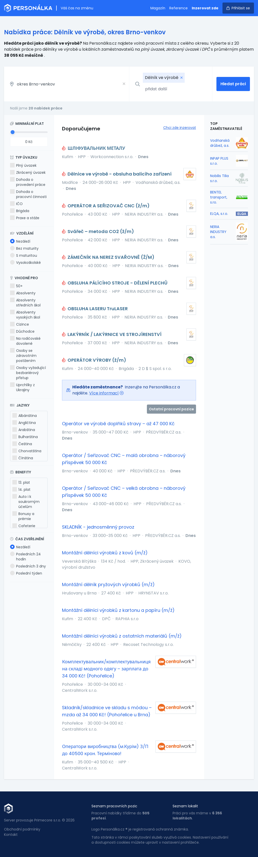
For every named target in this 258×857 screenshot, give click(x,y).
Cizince (19, 324)
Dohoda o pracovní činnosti (28, 194)
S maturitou (23, 255)
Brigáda (19, 210)
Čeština (22, 443)
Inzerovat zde (205, 8)
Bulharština (25, 436)
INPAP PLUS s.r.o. (219, 161)
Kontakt (11, 834)
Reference (178, 8)
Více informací (104, 393)
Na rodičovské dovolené (25, 341)
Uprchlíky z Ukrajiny (22, 387)
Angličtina (24, 422)
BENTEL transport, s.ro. (218, 197)
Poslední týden (26, 573)
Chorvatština (26, 450)
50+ (16, 286)
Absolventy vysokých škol (25, 315)
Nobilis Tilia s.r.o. (219, 178)
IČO (16, 203)
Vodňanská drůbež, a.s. (220, 143)
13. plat (21, 482)
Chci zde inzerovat (179, 127)
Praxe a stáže (24, 217)
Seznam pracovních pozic (114, 806)
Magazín (157, 8)
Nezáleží (20, 241)
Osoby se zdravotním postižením (23, 355)
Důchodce (22, 331)
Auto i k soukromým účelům (26, 501)
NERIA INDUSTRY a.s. (218, 231)
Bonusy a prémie (23, 516)
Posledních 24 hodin (25, 557)
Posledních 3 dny (28, 566)
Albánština (24, 415)
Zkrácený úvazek (28, 172)
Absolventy (23, 293)
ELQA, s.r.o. (219, 213)
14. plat (21, 489)
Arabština (23, 429)
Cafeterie (23, 525)
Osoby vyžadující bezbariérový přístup (28, 372)
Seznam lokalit (185, 806)
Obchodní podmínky (22, 829)
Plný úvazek (23, 165)
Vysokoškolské (25, 262)
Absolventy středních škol (25, 303)
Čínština (22, 458)
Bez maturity (24, 248)
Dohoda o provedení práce (27, 182)
